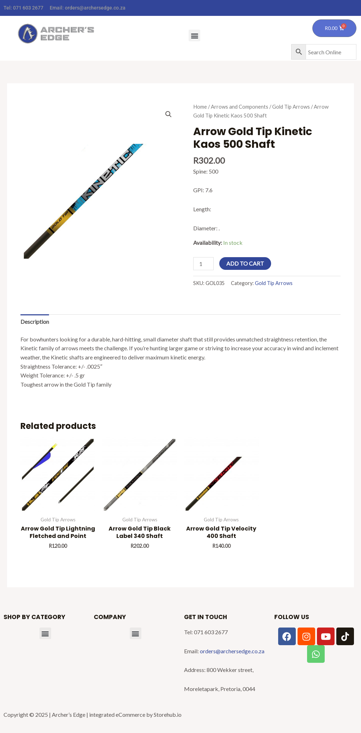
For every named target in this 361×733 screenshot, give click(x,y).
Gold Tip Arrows (291, 106)
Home (200, 106)
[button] (194, 35)
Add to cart (245, 263)
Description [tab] (34, 321)
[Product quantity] (203, 263)
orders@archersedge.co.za (95, 8)
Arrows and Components (239, 106)
